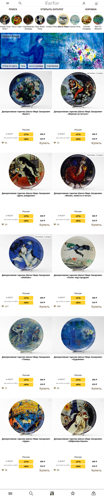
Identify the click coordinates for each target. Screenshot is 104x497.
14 (56, 142)
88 (56, 469)
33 (4, 224)
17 (4, 387)
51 (4, 142)
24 (56, 387)
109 (56, 306)
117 (4, 306)
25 (4, 469)
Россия (26, 129)
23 (56, 224)
